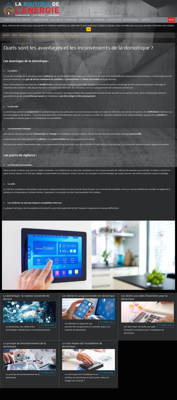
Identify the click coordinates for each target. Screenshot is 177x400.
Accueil (6, 35)
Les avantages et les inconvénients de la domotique (56, 35)
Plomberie (99, 20)
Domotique (85, 20)
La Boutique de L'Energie (17, 20)
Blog (171, 20)
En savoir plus (47, 325)
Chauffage (71, 20)
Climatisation (40, 20)
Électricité (56, 20)
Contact (145, 20)
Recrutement (131, 20)
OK (88, 29)
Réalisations (114, 20)
